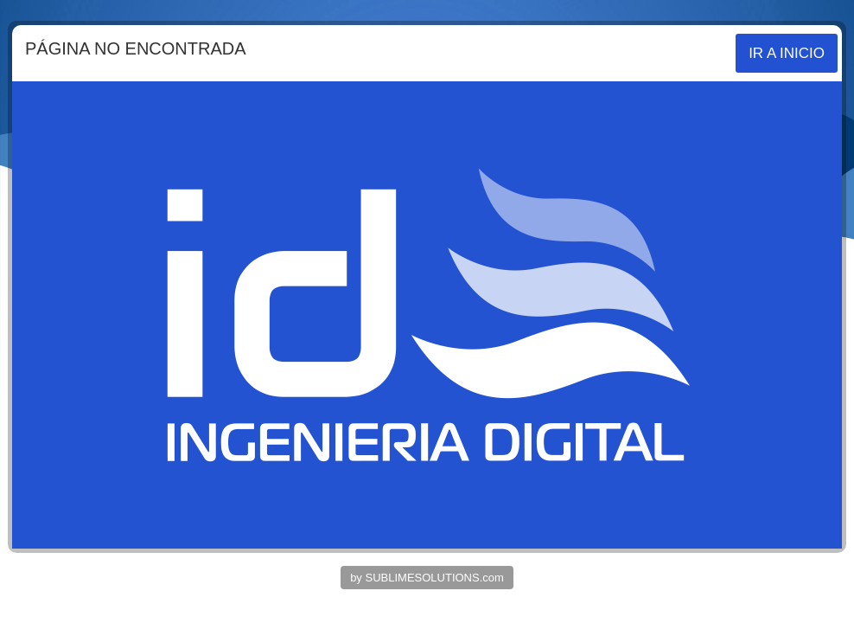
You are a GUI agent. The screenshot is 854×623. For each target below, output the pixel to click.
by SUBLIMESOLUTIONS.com (427, 577)
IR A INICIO (787, 53)
